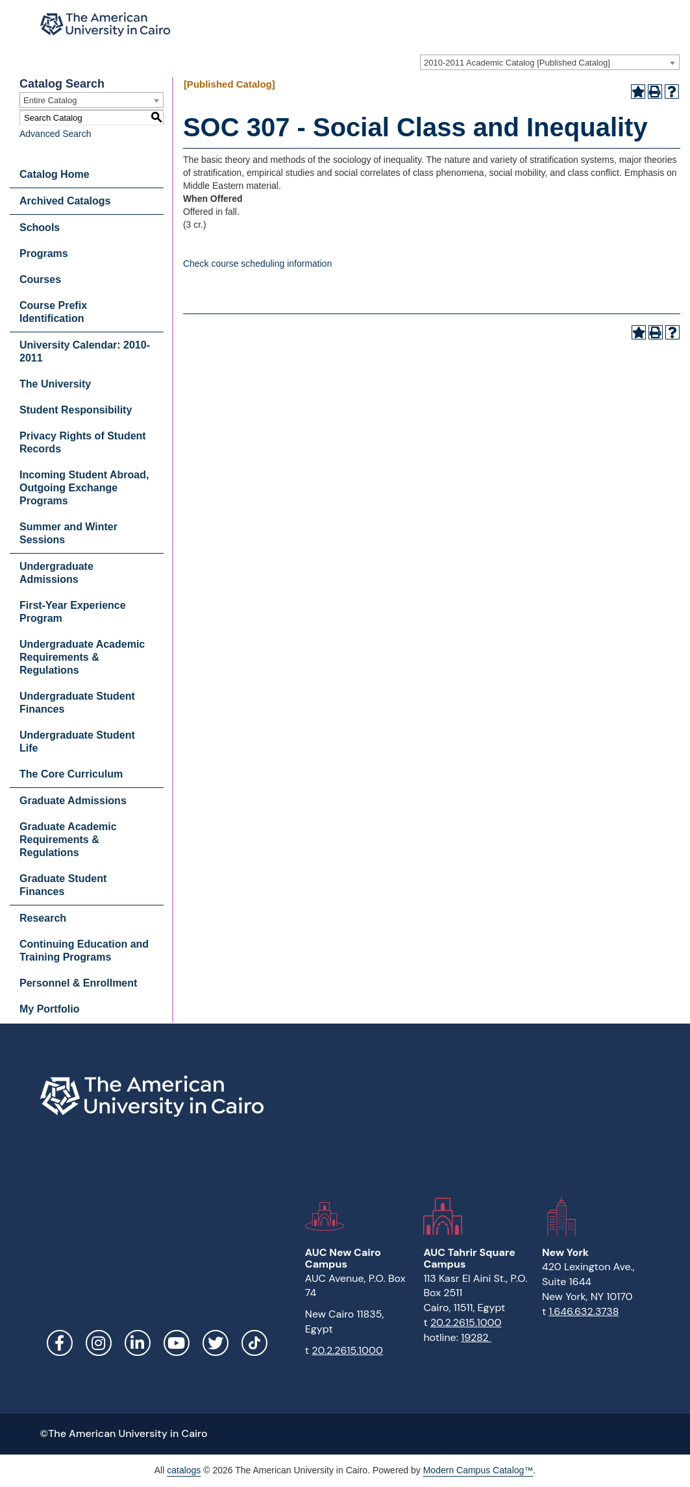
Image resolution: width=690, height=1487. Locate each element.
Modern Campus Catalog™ (478, 1470)
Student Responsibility (75, 409)
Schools (39, 227)
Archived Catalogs (64, 200)
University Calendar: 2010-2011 (84, 351)
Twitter (215, 1343)
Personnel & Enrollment (78, 983)
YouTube (177, 1343)
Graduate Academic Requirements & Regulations (68, 839)
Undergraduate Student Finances (77, 703)
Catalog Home (54, 174)
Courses (40, 279)
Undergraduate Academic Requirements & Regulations (82, 657)
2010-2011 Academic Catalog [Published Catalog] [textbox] (517, 63)
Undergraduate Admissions (56, 573)
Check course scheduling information (257, 263)
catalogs (184, 1470)
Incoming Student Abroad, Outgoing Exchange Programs (84, 487)
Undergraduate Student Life (77, 742)
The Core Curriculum (71, 774)
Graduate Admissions (73, 800)
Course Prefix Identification (53, 312)
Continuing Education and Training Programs (84, 951)
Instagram (99, 1343)
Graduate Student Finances (62, 885)
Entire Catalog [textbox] (50, 100)
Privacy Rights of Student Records (82, 442)
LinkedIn (138, 1343)
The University (55, 383)
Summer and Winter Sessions (68, 533)
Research (42, 918)
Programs (43, 253)
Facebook (60, 1343)
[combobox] (550, 62)
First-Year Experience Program (72, 612)
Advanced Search (55, 134)
